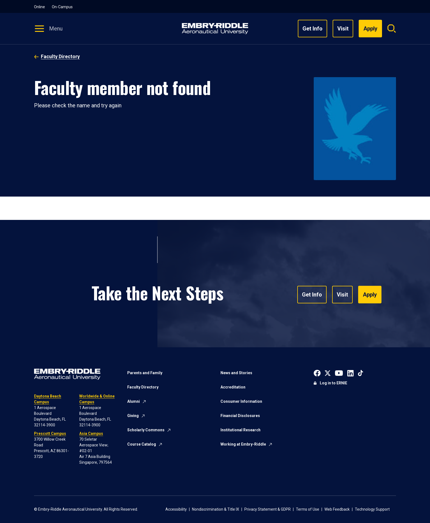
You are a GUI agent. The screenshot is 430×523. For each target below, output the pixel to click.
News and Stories (236, 373)
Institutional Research (240, 430)
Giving (133, 415)
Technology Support (372, 509)
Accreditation (232, 387)
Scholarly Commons (146, 430)
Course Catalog (141, 444)
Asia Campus (91, 433)
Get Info (312, 28)
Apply (370, 294)
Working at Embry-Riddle (243, 444)
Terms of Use (307, 509)
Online (39, 7)
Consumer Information (241, 401)
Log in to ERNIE (333, 383)
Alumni (133, 401)
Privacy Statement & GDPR (267, 509)
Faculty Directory (60, 56)
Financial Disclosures (240, 415)
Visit (343, 28)
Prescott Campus (50, 433)
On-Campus (62, 7)
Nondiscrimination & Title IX (215, 509)
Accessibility (176, 509)
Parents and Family (144, 373)
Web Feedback (337, 509)
